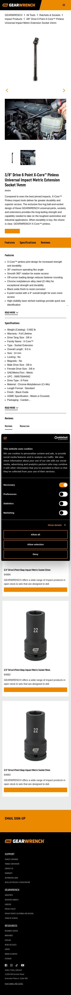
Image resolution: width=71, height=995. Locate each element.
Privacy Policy (10, 909)
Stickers (8, 959)
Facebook (6, 965)
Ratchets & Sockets (49, 15)
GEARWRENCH (13, 15)
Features (10, 242)
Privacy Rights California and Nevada (19, 914)
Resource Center (11, 931)
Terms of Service (11, 918)
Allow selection (35, 544)
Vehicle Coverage (11, 859)
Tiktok (17, 965)
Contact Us (9, 869)
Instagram (11, 965)
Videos (7, 949)
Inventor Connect (12, 900)
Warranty (8, 873)
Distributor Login (11, 878)
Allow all (35, 534)
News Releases (11, 945)
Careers (8, 904)
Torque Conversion (12, 864)
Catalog (8, 940)
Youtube (22, 965)
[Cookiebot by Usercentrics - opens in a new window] (54, 438)
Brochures (9, 935)
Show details (55, 525)
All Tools (30, 15)
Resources (24, 426)
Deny (35, 554)
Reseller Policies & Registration (17, 882)
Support (9, 854)
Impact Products (13, 19)
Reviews (45, 242)
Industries (9, 895)
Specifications (28, 242)
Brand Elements (11, 954)
